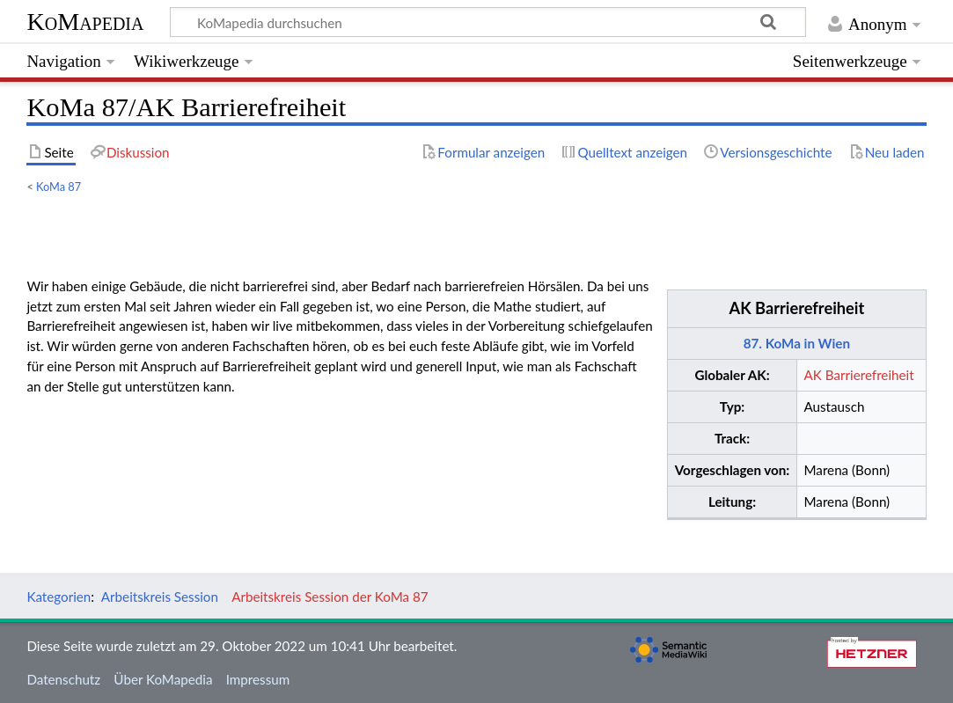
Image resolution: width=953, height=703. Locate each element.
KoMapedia (84, 21)
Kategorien (58, 596)
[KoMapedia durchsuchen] (488, 22)
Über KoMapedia (163, 679)
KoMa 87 (58, 186)
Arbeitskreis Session (159, 596)
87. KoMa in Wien (797, 343)
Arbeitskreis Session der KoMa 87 (329, 596)
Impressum (258, 679)
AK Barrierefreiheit (797, 308)
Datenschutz (63, 679)
